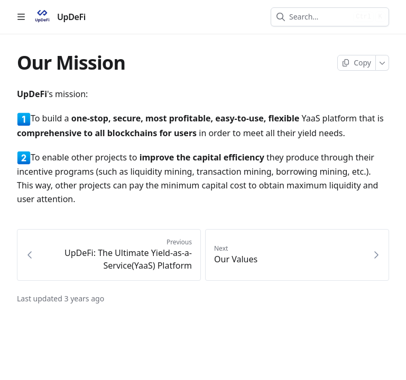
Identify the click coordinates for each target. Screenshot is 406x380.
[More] (382, 63)
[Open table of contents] (21, 17)
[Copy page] (356, 63)
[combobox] (319, 17)
